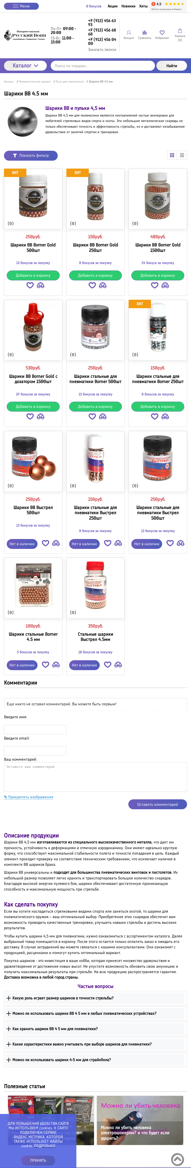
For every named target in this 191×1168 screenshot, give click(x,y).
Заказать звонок (102, 49)
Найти (171, 65)
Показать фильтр (31, 155)
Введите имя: (15, 717)
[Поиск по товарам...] (103, 66)
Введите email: (17, 738)
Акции (112, 6)
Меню (21, 6)
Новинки (128, 6)
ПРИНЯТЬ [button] (38, 1160)
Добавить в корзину (33, 275)
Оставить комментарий (157, 804)
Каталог (25, 65)
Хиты (143, 6)
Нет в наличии (22, 543)
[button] (30, 286)
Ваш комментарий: (20, 759)
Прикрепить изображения (28, 797)
